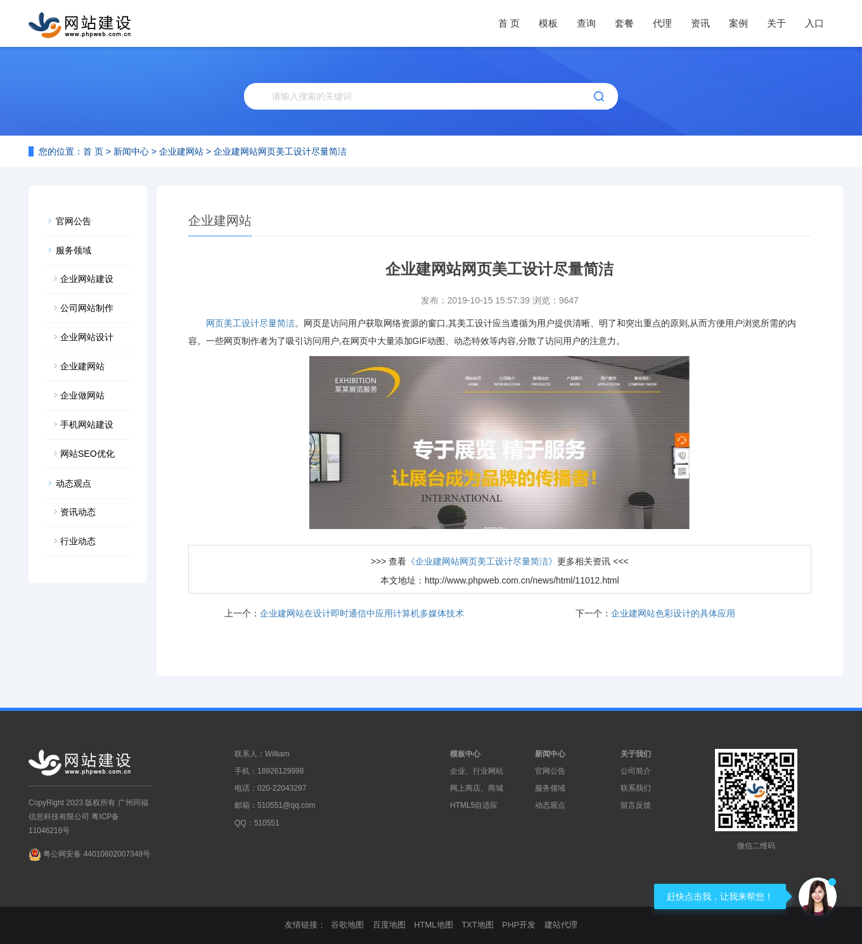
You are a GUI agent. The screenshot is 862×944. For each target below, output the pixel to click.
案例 (738, 23)
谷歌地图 (347, 924)
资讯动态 (78, 512)
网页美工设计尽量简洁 (250, 323)
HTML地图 (433, 924)
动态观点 (73, 483)
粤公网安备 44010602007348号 (96, 854)
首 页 (509, 23)
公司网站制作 (86, 308)
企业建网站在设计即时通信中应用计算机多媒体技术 (362, 613)
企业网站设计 (86, 337)
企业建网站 (181, 151)
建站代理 (560, 924)
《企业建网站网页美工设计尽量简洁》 (481, 561)
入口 (814, 23)
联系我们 (636, 788)
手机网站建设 (86, 424)
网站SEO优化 (87, 454)
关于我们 (636, 753)
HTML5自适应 (474, 805)
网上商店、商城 (476, 788)
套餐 (624, 23)
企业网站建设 (86, 279)
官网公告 (73, 221)
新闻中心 (131, 151)
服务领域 (73, 250)
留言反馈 (636, 805)
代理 (662, 23)
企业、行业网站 (476, 771)
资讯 (700, 23)
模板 (548, 23)
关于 (776, 23)
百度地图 (389, 924)
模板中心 (465, 753)
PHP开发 (519, 924)
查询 (586, 23)
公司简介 (636, 771)
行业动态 (78, 541)
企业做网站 (82, 395)
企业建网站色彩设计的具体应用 (673, 613)
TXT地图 (477, 924)
